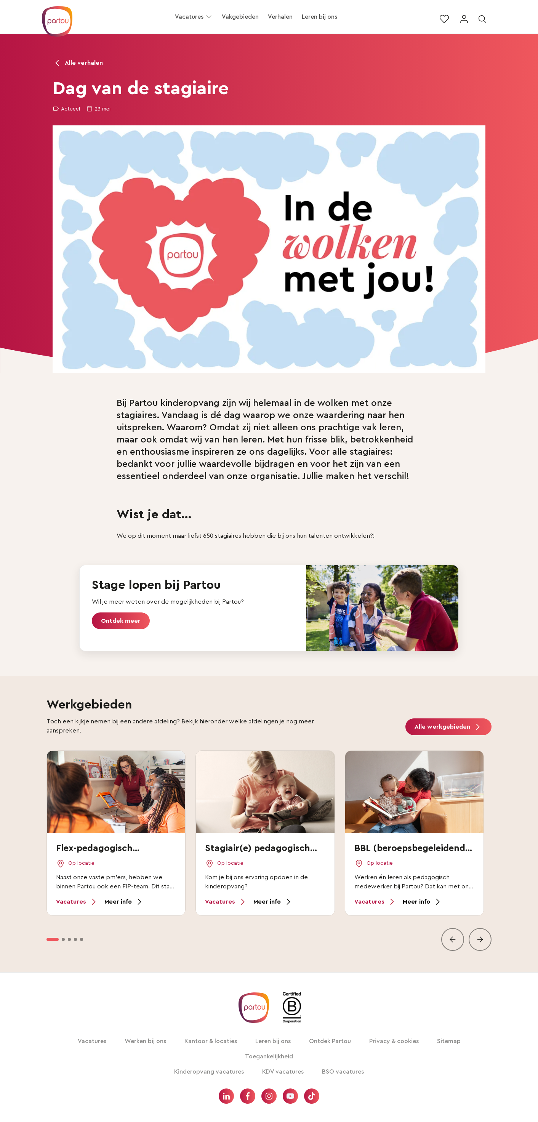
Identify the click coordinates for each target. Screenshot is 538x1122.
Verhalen (280, 17)
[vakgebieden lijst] (269, 850)
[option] (52, 939)
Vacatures (189, 17)
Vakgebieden (240, 17)
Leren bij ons (319, 17)
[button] (209, 17)
